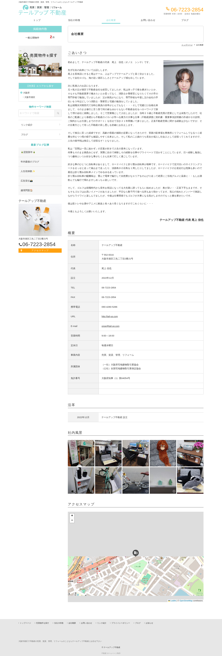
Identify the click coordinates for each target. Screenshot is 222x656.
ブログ (185, 20)
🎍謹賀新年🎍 (28, 152)
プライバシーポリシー (120, 623)
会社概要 (111, 20)
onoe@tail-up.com (111, 326)
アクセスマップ (40, 249)
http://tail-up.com (110, 316)
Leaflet (172, 601)
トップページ (25, 623)
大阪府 (26, 92)
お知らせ (149, 623)
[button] (136, 553)
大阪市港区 (29, 97)
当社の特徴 (74, 20)
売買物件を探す (42, 623)
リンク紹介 (27, 125)
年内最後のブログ (29, 161)
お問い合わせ (148, 20)
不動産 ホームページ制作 (111, 653)
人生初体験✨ (27, 170)
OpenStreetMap (186, 601)
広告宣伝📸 (26, 180)
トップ (37, 20)
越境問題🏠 (26, 189)
